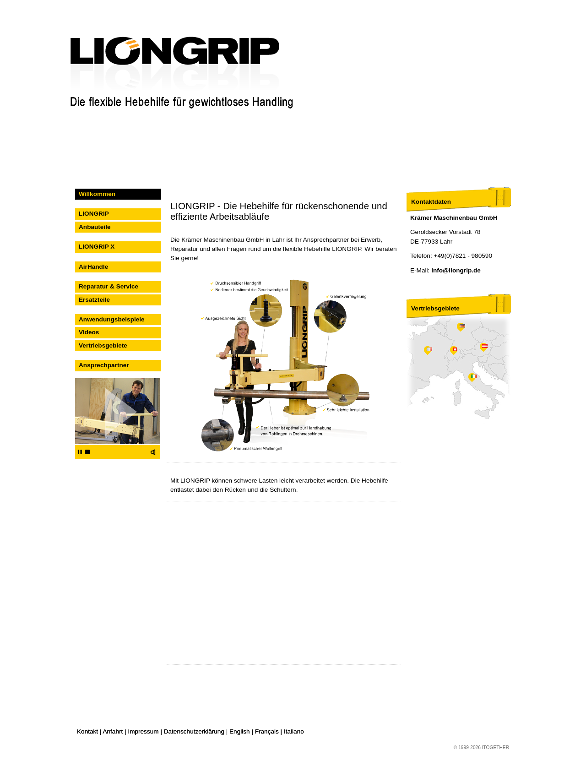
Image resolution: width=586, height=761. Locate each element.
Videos (89, 332)
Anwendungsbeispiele (112, 319)
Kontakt (87, 731)
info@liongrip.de (456, 270)
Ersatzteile (94, 299)
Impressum (143, 731)
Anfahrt (113, 731)
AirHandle (93, 266)
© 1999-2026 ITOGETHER (481, 747)
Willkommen (97, 193)
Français (267, 731)
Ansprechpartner (104, 365)
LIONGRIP (94, 213)
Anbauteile (95, 226)
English (239, 731)
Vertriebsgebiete (103, 345)
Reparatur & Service (108, 286)
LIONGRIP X (96, 246)
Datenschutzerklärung (194, 731)
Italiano (294, 731)
